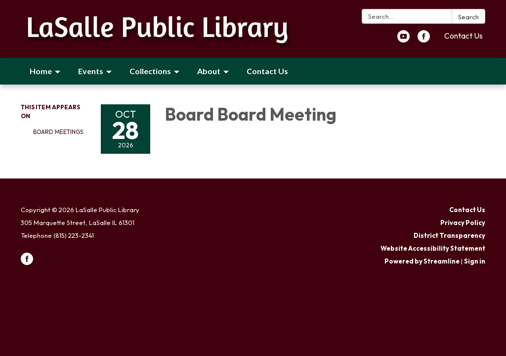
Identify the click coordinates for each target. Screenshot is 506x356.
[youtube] (403, 39)
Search (468, 17)
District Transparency (449, 235)
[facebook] (424, 39)
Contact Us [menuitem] (267, 71)
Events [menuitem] (90, 71)
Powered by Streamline (422, 261)
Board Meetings (58, 131)
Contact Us (463, 36)
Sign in (474, 261)
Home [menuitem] (41, 71)
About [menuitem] (208, 71)
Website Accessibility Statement (432, 248)
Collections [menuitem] (150, 71)
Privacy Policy (462, 222)
